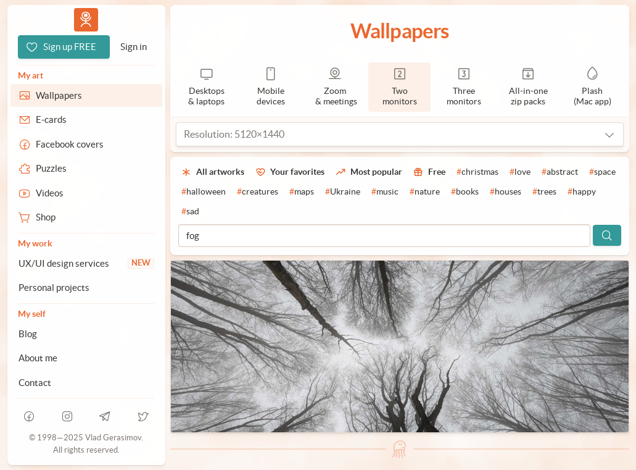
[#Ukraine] (343, 192)
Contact (35, 382)
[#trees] (544, 192)
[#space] (602, 172)
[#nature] (424, 192)
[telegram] (105, 416)
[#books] (464, 192)
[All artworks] (213, 172)
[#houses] (505, 192)
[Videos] (86, 193)
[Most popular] (369, 172)
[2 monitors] (399, 87)
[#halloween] (203, 192)
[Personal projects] (86, 288)
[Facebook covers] (86, 144)
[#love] (520, 172)
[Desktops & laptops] (206, 87)
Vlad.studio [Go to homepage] (85, 19)
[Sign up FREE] (64, 47)
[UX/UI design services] (86, 263)
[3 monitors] (464, 87)
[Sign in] (133, 47)
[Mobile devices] (271, 87)
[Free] (429, 172)
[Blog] (86, 334)
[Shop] (86, 217)
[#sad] (190, 212)
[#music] (385, 192)
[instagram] (67, 416)
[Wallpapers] (86, 95)
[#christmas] (477, 172)
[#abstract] (560, 172)
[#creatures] (257, 192)
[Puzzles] (86, 168)
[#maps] (302, 192)
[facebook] (29, 416)
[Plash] (592, 87)
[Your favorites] (290, 172)
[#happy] (581, 192)
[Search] (607, 235)
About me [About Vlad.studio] (38, 358)
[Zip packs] (528, 87)
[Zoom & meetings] (335, 87)
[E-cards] (86, 120)
